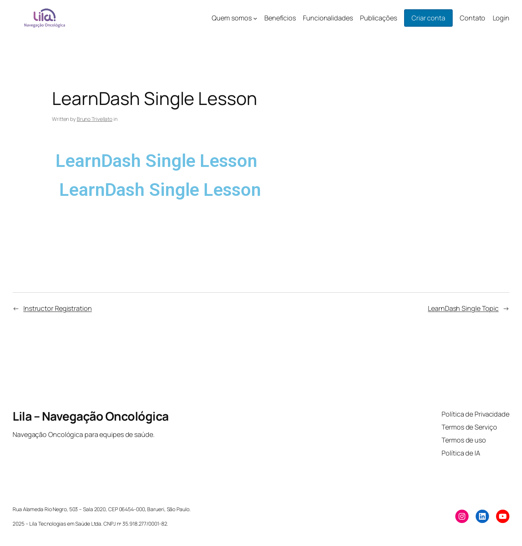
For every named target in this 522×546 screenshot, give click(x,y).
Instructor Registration (57, 308)
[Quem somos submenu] (255, 18)
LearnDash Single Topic (463, 308)
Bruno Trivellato (94, 118)
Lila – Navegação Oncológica (91, 416)
